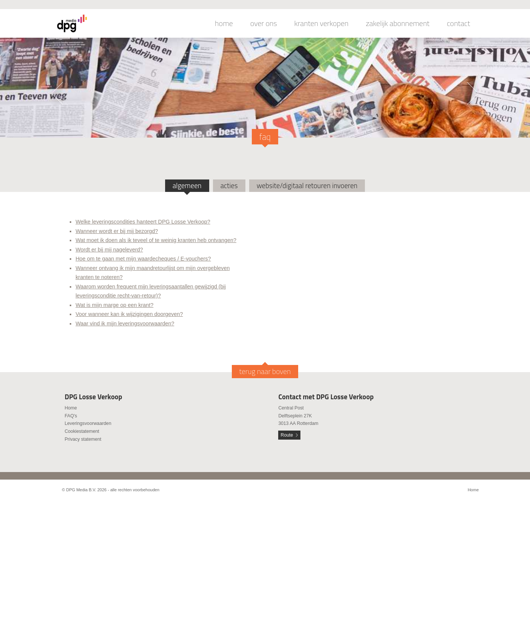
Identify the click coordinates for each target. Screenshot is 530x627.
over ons (263, 23)
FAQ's (70, 416)
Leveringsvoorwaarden (87, 423)
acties (229, 185)
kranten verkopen (321, 23)
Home (70, 408)
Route (287, 435)
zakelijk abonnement (398, 23)
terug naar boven (265, 371)
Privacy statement (82, 439)
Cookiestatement (81, 431)
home (224, 23)
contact (458, 23)
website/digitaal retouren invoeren (307, 185)
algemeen (187, 185)
